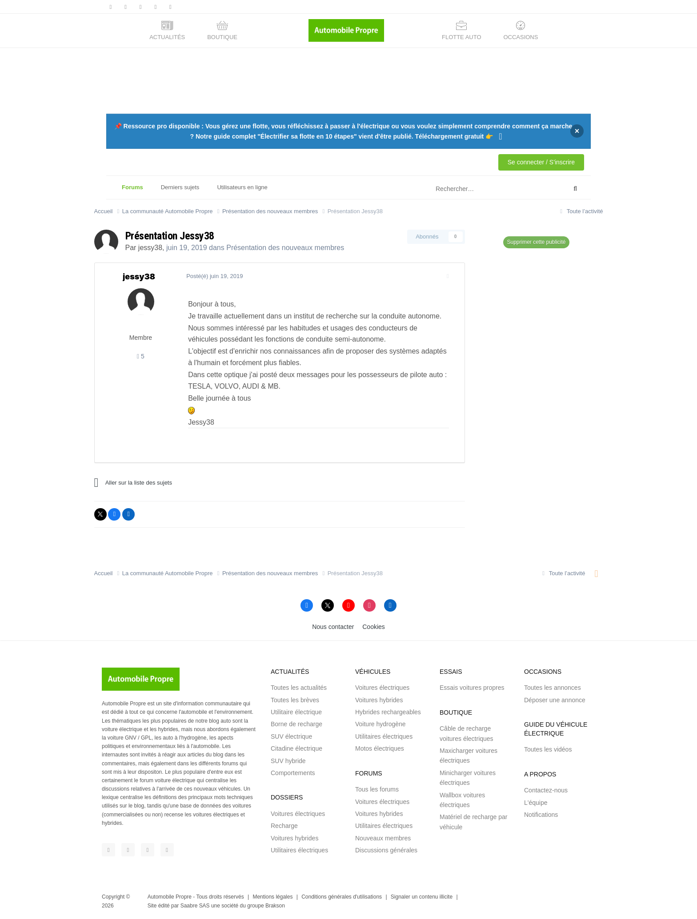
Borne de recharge (296, 724)
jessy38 (150, 247)
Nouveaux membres (383, 838)
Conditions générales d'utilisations (341, 897)
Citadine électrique (296, 748)
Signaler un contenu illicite (422, 897)
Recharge (284, 825)
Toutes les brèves (295, 700)
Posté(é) (212, 276)
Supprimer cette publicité (536, 242)
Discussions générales (386, 850)
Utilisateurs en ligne (242, 187)
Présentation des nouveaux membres (285, 247)
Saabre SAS (195, 906)
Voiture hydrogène (380, 724)
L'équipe (536, 802)
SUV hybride (288, 760)
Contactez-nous (546, 790)
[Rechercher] (479, 189)
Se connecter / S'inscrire (541, 162)
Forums (132, 191)
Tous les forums (377, 789)
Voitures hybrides (294, 838)
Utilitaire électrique (296, 712)
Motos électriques (379, 748)
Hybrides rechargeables (388, 712)
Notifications (541, 814)
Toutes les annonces (552, 687)
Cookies (373, 626)
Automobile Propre (170, 897)
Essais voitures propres (472, 687)
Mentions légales (272, 897)
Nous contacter (333, 626)
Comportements (293, 772)
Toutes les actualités (299, 687)
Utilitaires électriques (299, 850)
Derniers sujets (180, 187)
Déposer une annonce (554, 700)
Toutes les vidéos (548, 749)
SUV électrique (291, 736)
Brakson (275, 906)
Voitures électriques (298, 813)
